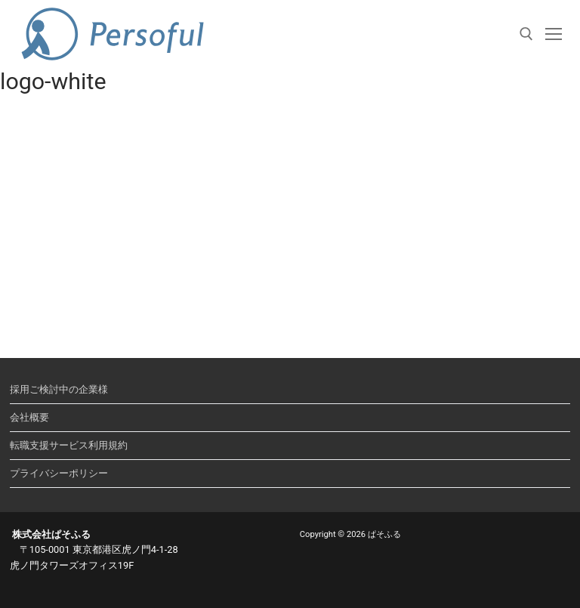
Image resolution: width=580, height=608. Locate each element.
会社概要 (29, 417)
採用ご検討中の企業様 (59, 389)
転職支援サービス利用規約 (69, 445)
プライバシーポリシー (59, 473)
